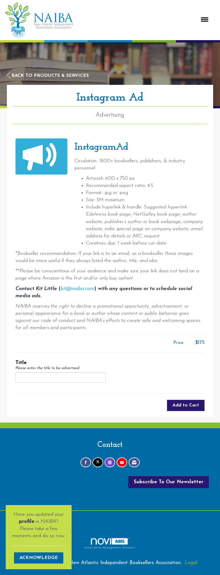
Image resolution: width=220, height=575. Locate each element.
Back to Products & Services (48, 75)
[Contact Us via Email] (134, 462)
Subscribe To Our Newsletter (168, 482)
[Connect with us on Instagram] (110, 462)
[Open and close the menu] (144, 20)
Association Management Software (110, 543)
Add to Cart (185, 405)
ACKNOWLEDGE (38, 558)
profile (26, 521)
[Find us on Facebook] (85, 462)
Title (21, 362)
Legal (191, 562)
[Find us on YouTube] (122, 462)
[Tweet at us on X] (98, 462)
